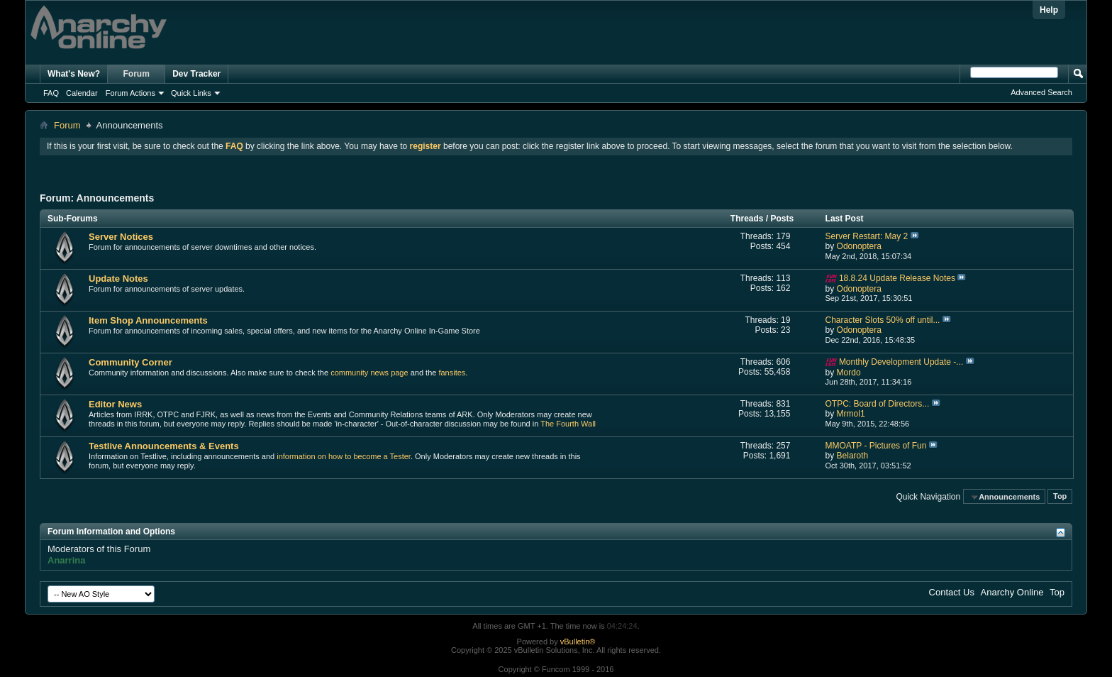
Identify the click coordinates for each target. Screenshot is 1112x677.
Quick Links (191, 93)
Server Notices (121, 236)
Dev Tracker (196, 74)
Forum (136, 74)
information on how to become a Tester (344, 456)
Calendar (82, 93)
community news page (369, 372)
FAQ (51, 93)
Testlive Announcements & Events (164, 446)
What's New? (74, 74)
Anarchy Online (1012, 592)
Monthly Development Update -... (901, 362)
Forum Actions (130, 93)
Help (1049, 10)
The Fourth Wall (568, 423)
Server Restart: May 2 (866, 236)
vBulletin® (578, 641)
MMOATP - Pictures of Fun (876, 446)
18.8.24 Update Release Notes (897, 278)
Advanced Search (1041, 92)
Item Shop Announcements (148, 320)
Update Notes (118, 278)
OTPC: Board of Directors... (877, 404)
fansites (451, 372)
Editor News (115, 404)
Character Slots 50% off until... (882, 320)
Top (1060, 496)
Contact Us (951, 592)
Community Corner (130, 362)
